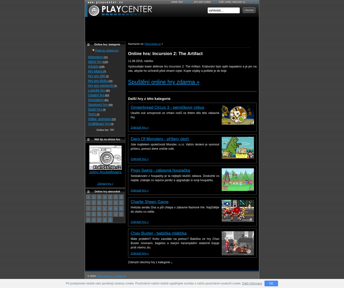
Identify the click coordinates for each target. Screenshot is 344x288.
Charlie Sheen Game (150, 202)
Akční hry (98, 62)
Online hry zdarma (104, 2)
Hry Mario (97, 71)
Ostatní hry (98, 95)
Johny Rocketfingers (105, 172)
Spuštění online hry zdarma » (163, 82)
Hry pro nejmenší (102, 85)
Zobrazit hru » (140, 127)
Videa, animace (102, 119)
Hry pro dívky (100, 81)
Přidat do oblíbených (105, 50)
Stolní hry (97, 109)
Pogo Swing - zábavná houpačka (160, 170)
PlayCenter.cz (119, 10)
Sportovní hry (100, 105)
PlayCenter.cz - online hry (111, 276)
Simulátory (98, 100)
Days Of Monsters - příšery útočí (160, 139)
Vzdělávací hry (100, 124)
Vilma (214, 1)
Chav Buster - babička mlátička (159, 233)
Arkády (96, 66)
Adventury (98, 57)
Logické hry (99, 90)
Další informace (252, 283)
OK (271, 283)
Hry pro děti (98, 76)
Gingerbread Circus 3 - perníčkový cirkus (167, 107)
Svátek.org (251, 1)
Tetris (93, 114)
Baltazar (188, 1)
